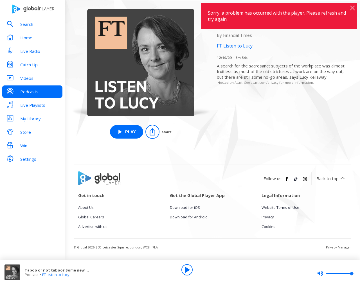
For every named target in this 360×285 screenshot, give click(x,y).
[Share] (158, 132)
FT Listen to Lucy (55, 274)
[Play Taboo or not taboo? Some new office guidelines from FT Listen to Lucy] (126, 132)
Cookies (268, 226)
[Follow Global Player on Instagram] (305, 181)
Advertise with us (92, 226)
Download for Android (189, 217)
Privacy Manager (338, 247)
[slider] (336, 273)
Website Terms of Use (280, 207)
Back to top (331, 178)
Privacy (268, 217)
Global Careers (91, 217)
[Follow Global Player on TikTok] (296, 181)
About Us (86, 207)
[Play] (187, 269)
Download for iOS (185, 207)
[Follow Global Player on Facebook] (287, 181)
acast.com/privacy (264, 82)
